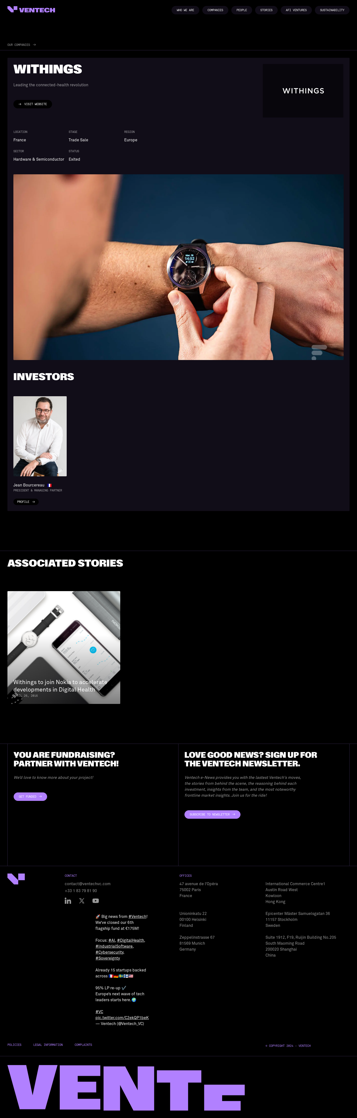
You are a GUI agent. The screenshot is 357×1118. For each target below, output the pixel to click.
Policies (14, 1045)
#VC (99, 1011)
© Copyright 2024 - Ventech (288, 1046)
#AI (111, 940)
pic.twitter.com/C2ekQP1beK (122, 1017)
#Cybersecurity (109, 952)
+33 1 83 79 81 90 (81, 890)
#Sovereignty (107, 958)
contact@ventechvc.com (88, 883)
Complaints (83, 1045)
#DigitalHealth (130, 940)
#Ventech (137, 916)
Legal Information (48, 1045)
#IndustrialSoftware (114, 946)
